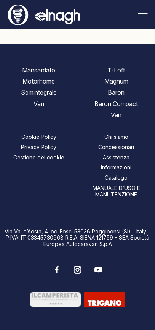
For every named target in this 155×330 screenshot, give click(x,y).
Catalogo (116, 177)
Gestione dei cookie (38, 157)
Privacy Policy (38, 147)
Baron (116, 92)
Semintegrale (39, 92)
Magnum (116, 81)
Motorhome (38, 81)
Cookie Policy (38, 137)
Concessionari (116, 147)
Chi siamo (116, 137)
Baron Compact (116, 104)
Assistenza (116, 157)
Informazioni (116, 167)
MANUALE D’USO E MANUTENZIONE (116, 191)
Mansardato (38, 70)
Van (39, 104)
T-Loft (116, 70)
